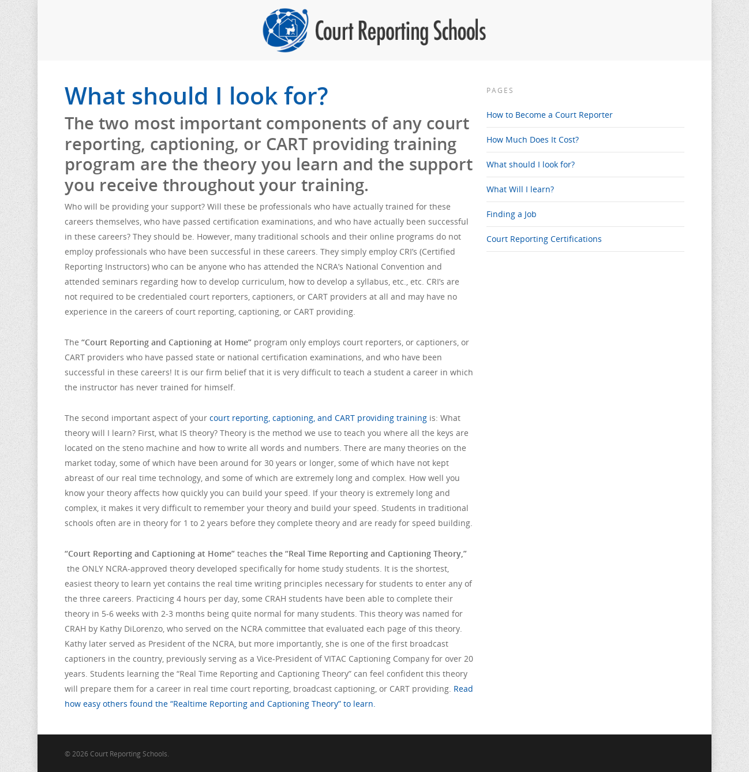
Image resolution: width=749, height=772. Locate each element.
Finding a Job (511, 213)
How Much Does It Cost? (532, 139)
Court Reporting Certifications (544, 238)
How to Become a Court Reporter (549, 114)
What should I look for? (530, 164)
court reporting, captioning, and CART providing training (318, 417)
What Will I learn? (520, 189)
